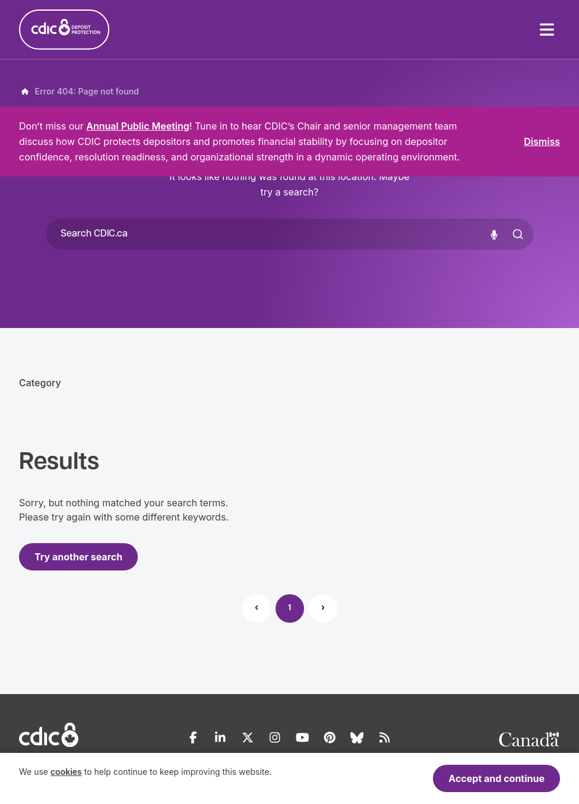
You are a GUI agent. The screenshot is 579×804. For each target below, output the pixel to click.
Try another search (78, 557)
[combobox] (289, 234)
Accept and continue (496, 778)
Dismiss (542, 141)
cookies (66, 772)
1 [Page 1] (289, 608)
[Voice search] (494, 234)
